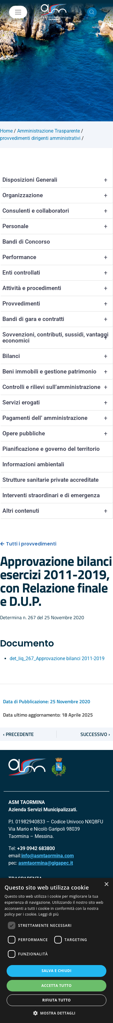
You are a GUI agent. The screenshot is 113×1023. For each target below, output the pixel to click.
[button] (57, 1013)
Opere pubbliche (57, 433)
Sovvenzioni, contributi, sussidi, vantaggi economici (57, 337)
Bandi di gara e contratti (57, 319)
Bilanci (57, 356)
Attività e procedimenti (57, 288)
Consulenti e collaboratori (57, 210)
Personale (57, 226)
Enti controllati (57, 272)
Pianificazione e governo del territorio (51, 448)
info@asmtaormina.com (47, 856)
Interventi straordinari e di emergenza (51, 495)
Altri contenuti (57, 510)
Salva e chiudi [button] (56, 970)
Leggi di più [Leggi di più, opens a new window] (49, 914)
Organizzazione (57, 195)
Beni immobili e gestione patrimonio (57, 371)
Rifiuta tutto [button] (56, 1000)
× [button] (106, 884)
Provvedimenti (57, 303)
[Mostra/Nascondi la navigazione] (18, 12)
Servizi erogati (57, 402)
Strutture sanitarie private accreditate (50, 479)
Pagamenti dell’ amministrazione (57, 418)
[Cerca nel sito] (92, 12)
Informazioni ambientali (33, 464)
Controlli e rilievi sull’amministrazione (57, 387)
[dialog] (56, 950)
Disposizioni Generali (57, 179)
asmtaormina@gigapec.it (45, 863)
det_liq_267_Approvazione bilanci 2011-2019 (57, 658)
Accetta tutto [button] (56, 985)
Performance (57, 257)
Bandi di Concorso (26, 241)
